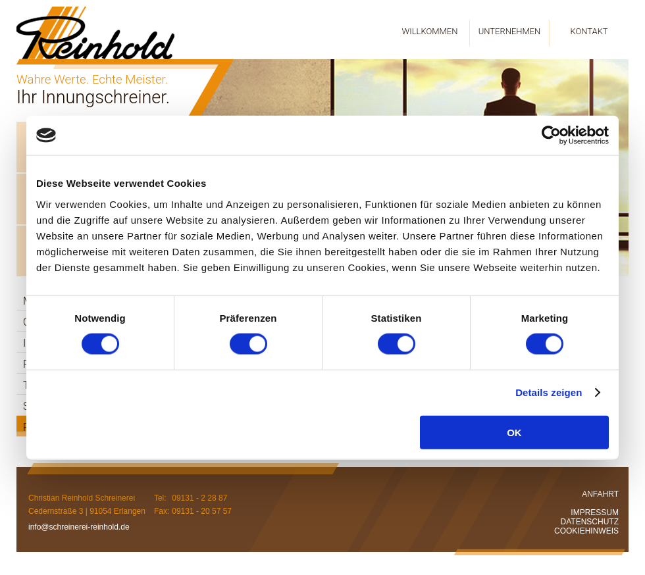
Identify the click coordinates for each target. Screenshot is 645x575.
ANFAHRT (600, 494)
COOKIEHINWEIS (586, 531)
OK (514, 432)
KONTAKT (588, 31)
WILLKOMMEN (430, 31)
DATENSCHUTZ (590, 521)
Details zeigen (548, 392)
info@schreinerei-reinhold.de (79, 527)
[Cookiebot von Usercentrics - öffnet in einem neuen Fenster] (551, 135)
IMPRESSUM (595, 512)
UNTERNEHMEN (509, 31)
